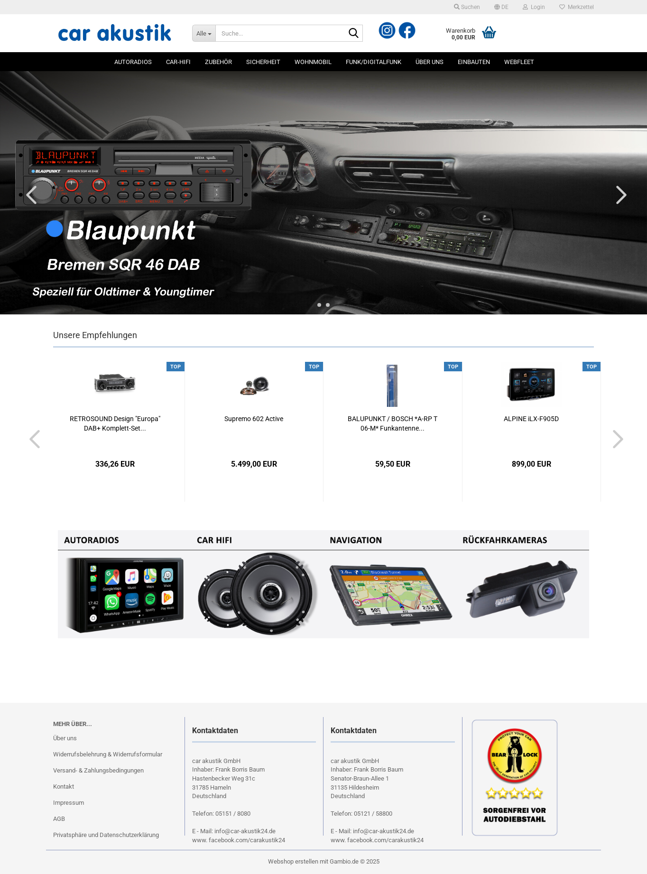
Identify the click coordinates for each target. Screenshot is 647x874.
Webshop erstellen (293, 861)
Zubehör (218, 61)
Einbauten (474, 61)
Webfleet (519, 61)
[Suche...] (203, 33)
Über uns (430, 61)
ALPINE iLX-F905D (531, 419)
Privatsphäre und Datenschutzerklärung (106, 834)
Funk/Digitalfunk (373, 61)
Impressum (68, 802)
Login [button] (534, 7)
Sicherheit (263, 61)
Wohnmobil (313, 61)
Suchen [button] (467, 7)
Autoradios (133, 61)
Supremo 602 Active (253, 419)
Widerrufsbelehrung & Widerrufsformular (107, 754)
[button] (501, 7)
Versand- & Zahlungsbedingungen (98, 770)
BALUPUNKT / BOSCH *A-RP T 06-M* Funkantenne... (392, 423)
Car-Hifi (178, 61)
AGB (59, 818)
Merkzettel (576, 7)
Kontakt (63, 786)
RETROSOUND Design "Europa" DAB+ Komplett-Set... (115, 423)
